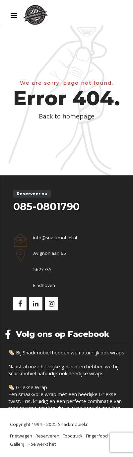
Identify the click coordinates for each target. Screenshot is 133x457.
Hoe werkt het (42, 444)
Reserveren (47, 436)
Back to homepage (67, 116)
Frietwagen (21, 436)
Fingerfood (97, 436)
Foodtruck (73, 436)
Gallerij (17, 444)
